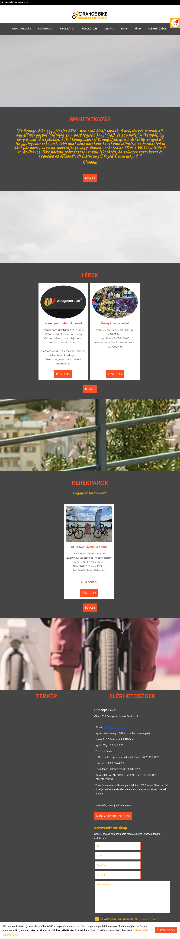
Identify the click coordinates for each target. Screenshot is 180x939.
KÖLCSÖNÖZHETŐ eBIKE (89, 543)
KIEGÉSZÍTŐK (67, 28)
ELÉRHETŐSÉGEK (158, 28)
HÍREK (137, 28)
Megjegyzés (105, 864)
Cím (137, 845)
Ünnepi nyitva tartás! (114, 322)
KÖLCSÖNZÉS (89, 28)
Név (105, 845)
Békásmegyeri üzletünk (114, 815)
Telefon (107, 854)
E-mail (144, 854)
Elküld (102, 913)
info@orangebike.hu (115, 727)
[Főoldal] (90, 15)
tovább (90, 178)
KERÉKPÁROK (45, 28)
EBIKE (124, 28)
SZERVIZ (109, 28)
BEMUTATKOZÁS (21, 28)
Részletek (64, 372)
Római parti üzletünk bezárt (64, 322)
